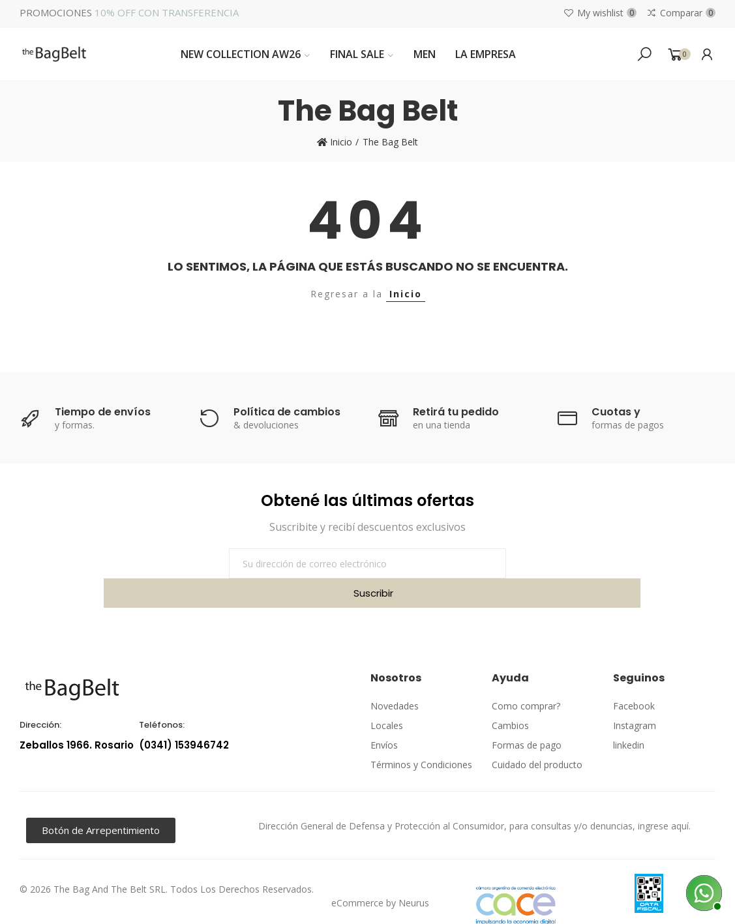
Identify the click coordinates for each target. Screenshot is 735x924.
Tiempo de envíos (103, 411)
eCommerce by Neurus (380, 873)
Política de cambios (286, 411)
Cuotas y (616, 411)
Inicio (405, 294)
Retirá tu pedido (456, 411)
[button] (100, 801)
